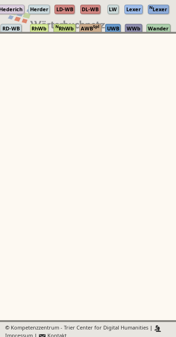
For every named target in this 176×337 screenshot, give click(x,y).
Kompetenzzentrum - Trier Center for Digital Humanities (79, 328)
